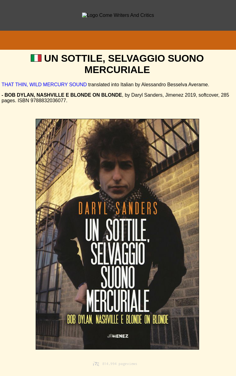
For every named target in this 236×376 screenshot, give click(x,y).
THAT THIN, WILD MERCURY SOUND (44, 84)
